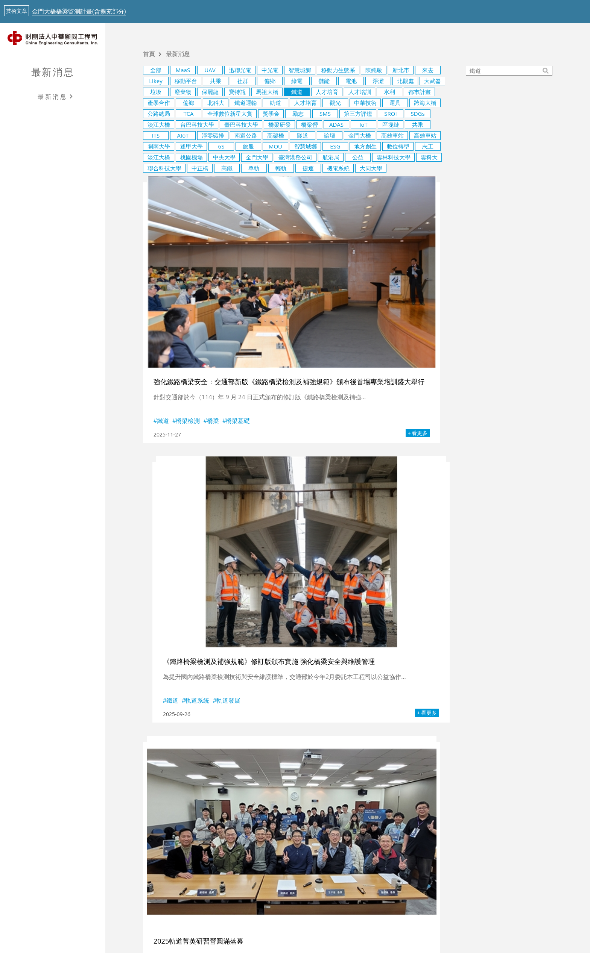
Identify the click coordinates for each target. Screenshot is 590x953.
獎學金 (271, 113)
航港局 (330, 157)
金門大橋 (359, 135)
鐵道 (297, 91)
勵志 (298, 113)
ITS (156, 135)
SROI (390, 113)
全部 (155, 70)
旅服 (248, 146)
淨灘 (378, 81)
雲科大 (429, 157)
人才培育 (327, 91)
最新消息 (52, 72)
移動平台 (186, 81)
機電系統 (338, 168)
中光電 (270, 70)
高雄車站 (392, 135)
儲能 (324, 81)
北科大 (215, 102)
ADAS (336, 124)
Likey (155, 81)
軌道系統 (327, 335)
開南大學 (159, 146)
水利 (389, 91)
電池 (351, 81)
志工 (427, 146)
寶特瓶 (237, 91)
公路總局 (159, 113)
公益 (357, 157)
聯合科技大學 (164, 168)
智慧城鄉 (300, 70)
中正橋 (200, 168)
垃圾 (155, 91)
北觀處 (405, 81)
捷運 (308, 168)
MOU (275, 146)
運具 (395, 102)
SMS (325, 113)
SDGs (417, 113)
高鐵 (227, 168)
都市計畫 (419, 91)
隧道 (302, 135)
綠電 (297, 81)
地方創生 (365, 146)
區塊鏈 (390, 124)
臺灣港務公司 (295, 157)
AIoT (183, 135)
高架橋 (275, 135)
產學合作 (159, 102)
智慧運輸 (448, 529)
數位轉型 (398, 146)
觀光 (335, 102)
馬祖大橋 (267, 91)
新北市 (400, 70)
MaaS (183, 70)
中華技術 (365, 102)
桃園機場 (191, 157)
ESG (335, 146)
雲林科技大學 (394, 157)
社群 (242, 81)
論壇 (329, 135)
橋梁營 (309, 124)
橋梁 (213, 333)
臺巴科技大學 (241, 124)
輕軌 (281, 168)
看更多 (252, 347)
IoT (363, 124)
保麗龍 (210, 91)
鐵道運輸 (245, 102)
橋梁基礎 (238, 333)
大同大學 (371, 168)
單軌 (254, 168)
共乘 (215, 81)
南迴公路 (245, 135)
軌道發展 (359, 335)
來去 (427, 70)
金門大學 (257, 157)
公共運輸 (377, 529)
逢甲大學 (191, 146)
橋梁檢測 (188, 333)
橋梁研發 (279, 124)
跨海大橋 (425, 102)
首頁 (149, 54)
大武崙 (432, 81)
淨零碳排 (213, 135)
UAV (209, 70)
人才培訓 (359, 91)
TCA (188, 113)
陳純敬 (373, 70)
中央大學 (224, 157)
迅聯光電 (240, 70)
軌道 (275, 102)
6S (221, 146)
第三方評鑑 (358, 113)
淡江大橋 (159, 124)
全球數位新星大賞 (229, 113)
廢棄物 (183, 91)
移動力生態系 (338, 70)
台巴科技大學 (197, 124)
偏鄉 (269, 81)
